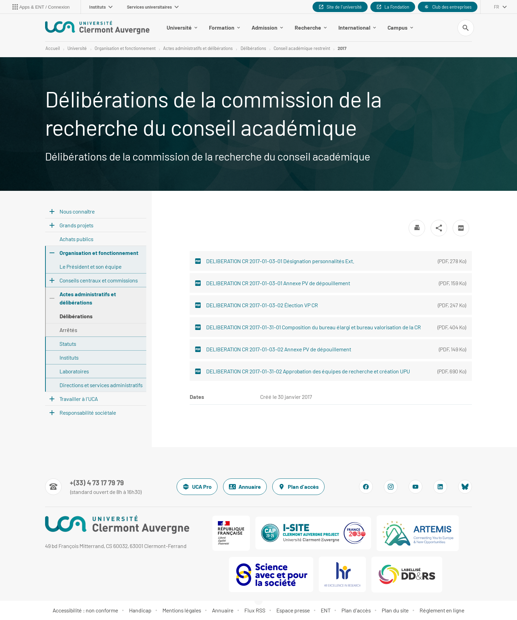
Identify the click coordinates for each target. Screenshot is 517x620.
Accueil (52, 48)
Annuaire (245, 486)
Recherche (311, 27)
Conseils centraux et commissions (99, 280)
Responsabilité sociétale (88, 412)
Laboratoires (74, 371)
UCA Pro (197, 486)
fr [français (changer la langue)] (496, 7)
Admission (267, 27)
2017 (342, 48)
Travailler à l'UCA (79, 398)
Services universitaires (153, 7)
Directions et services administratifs (101, 385)
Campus (400, 27)
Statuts (68, 343)
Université (182, 27)
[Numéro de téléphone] (93, 486)
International (357, 27)
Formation (224, 27)
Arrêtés (68, 330)
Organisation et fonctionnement (125, 48)
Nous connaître (77, 211)
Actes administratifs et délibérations (198, 48)
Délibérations (253, 48)
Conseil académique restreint (302, 48)
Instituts (101, 7)
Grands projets (76, 225)
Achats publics (76, 239)
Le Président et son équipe (91, 266)
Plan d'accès (298, 486)
